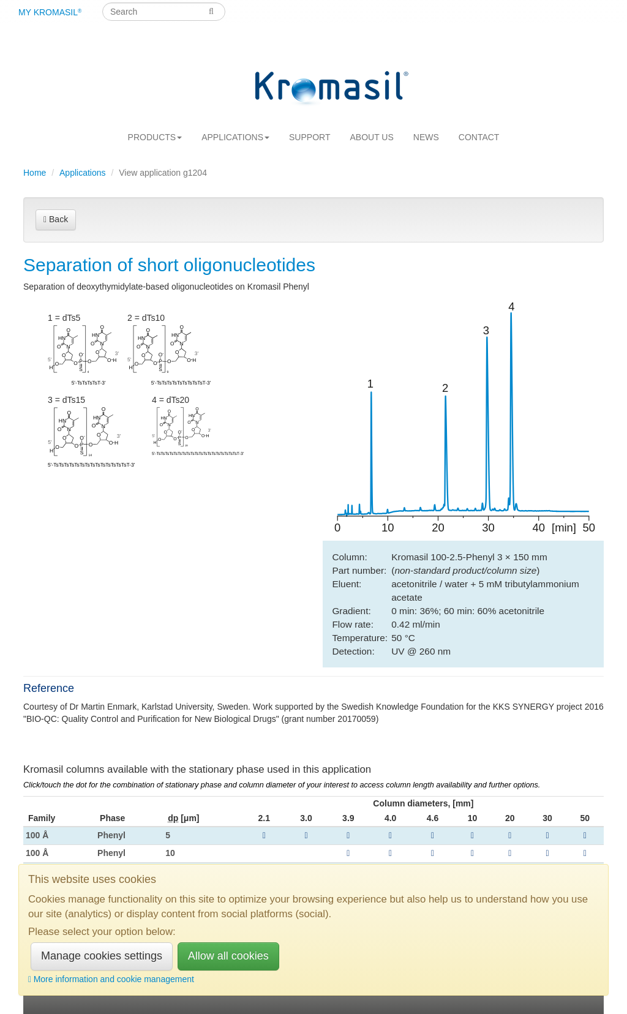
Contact (479, 137)
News (426, 137)
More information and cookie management (111, 979)
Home (34, 173)
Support (309, 137)
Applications (235, 137)
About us (371, 137)
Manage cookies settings (101, 956)
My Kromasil (49, 12)
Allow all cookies (228, 956)
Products (155, 137)
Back (55, 219)
